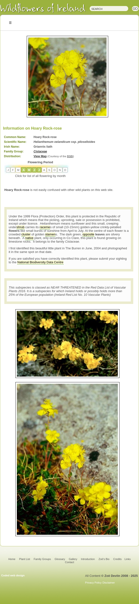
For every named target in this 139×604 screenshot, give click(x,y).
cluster (26, 234)
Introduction (88, 559)
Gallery (73, 559)
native (29, 238)
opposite (88, 234)
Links (128, 559)
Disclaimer (108, 582)
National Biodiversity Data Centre (40, 262)
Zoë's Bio (104, 559)
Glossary (60, 559)
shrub (21, 227)
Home (11, 559)
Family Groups (42, 559)
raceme (45, 227)
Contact (69, 562)
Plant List (25, 559)
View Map (40, 156)
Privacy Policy (93, 582)
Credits (117, 559)
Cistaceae (40, 151)
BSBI (70, 156)
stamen (50, 234)
